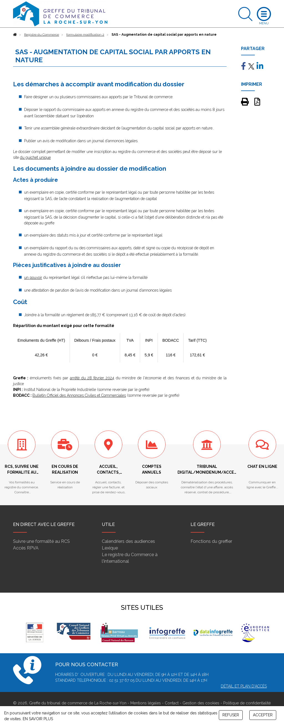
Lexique (110, 548)
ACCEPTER (263, 715)
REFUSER (230, 715)
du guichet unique (35, 157)
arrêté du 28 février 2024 (92, 378)
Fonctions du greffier (211, 541)
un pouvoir (33, 277)
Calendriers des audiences (128, 541)
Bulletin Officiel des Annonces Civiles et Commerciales (79, 395)
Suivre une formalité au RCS (41, 541)
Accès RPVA (26, 548)
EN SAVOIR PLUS (38, 719)
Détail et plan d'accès (244, 686)
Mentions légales (145, 703)
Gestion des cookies (200, 703)
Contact (172, 703)
